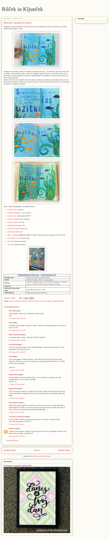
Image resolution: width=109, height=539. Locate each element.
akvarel (12, 301)
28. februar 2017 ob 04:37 (17, 352)
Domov (37, 450)
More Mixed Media (13, 232)
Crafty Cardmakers (13, 219)
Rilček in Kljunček (22, 9)
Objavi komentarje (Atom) (42, 456)
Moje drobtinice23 (15, 334)
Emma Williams (14, 402)
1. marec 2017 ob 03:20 (16, 370)
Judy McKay (13, 344)
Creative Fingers (12, 222)
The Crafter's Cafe (13, 238)
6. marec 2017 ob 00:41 (16, 424)
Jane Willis (12, 311)
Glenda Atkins (14, 374)
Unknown (12, 428)
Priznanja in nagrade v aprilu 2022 (17, 465)
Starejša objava (64, 450)
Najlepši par (30, 278)
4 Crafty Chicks (12, 210)
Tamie (11, 356)
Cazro (11, 322)
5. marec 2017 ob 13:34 (16, 412)
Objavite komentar (12, 440)
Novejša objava (10, 450)
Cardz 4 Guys (11, 216)
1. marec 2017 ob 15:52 (16, 384)
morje (41, 301)
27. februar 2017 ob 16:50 (17, 318)
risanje (49, 301)
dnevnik (17, 301)
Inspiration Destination (14, 225)
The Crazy (10, 241)
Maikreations (13, 388)
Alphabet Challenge (13, 213)
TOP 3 (28, 216)
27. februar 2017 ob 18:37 (17, 330)
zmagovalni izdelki (58, 301)
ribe (44, 301)
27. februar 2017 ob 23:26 (17, 340)
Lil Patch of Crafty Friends (15, 228)
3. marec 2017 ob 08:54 (16, 398)
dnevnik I (24, 301)
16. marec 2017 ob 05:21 (17, 436)
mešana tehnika (33, 301)
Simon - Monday (12, 235)
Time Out (10, 244)
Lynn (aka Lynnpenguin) (17, 416)
